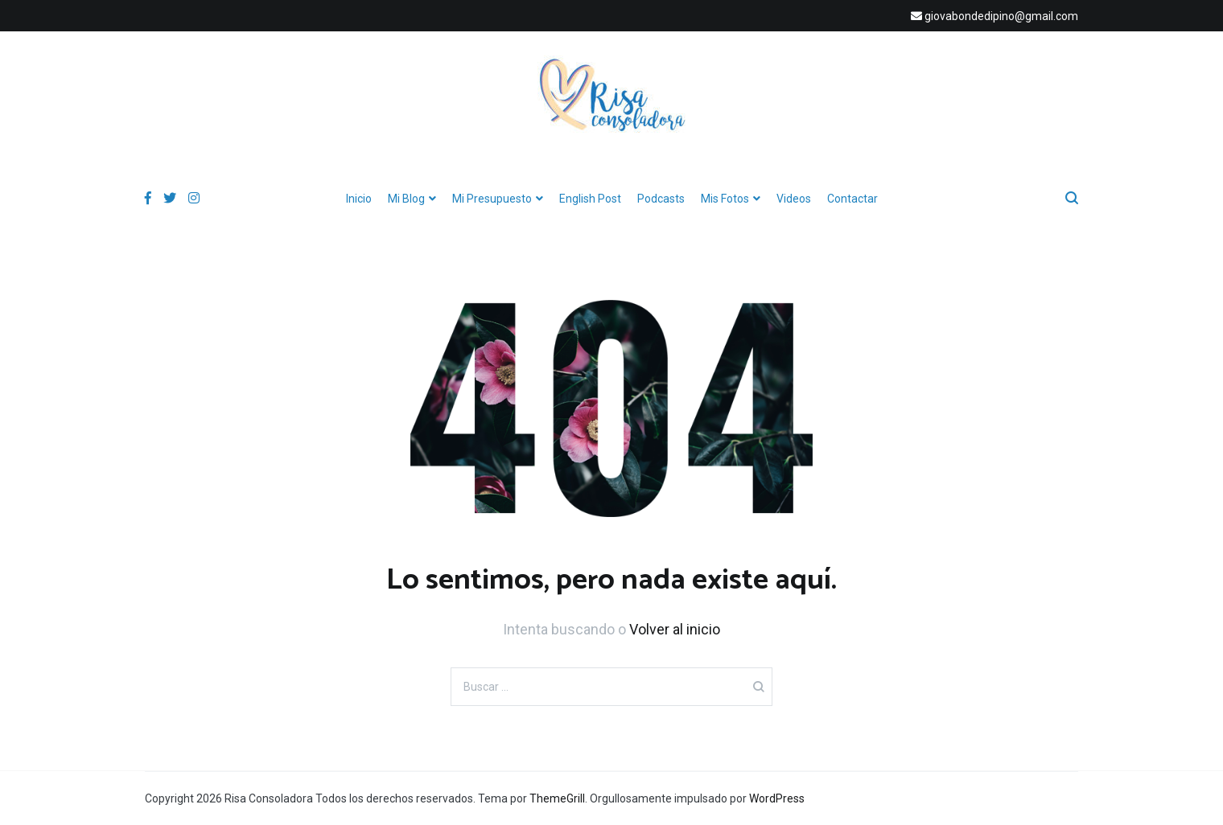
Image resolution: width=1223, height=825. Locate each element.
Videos (793, 198)
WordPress (777, 798)
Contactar (852, 198)
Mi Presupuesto (492, 198)
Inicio (359, 198)
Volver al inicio (674, 629)
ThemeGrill (557, 798)
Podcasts (661, 198)
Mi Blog (406, 198)
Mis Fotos (725, 198)
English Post (590, 198)
